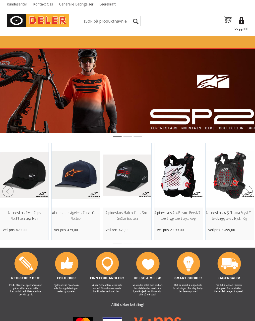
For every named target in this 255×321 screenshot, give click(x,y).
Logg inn (241, 28)
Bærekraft (107, 4)
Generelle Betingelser (76, 4)
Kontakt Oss (43, 4)
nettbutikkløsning (171, 316)
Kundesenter (17, 4)
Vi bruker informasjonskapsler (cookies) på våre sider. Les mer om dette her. (127, 306)
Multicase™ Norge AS (217, 316)
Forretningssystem (136, 316)
